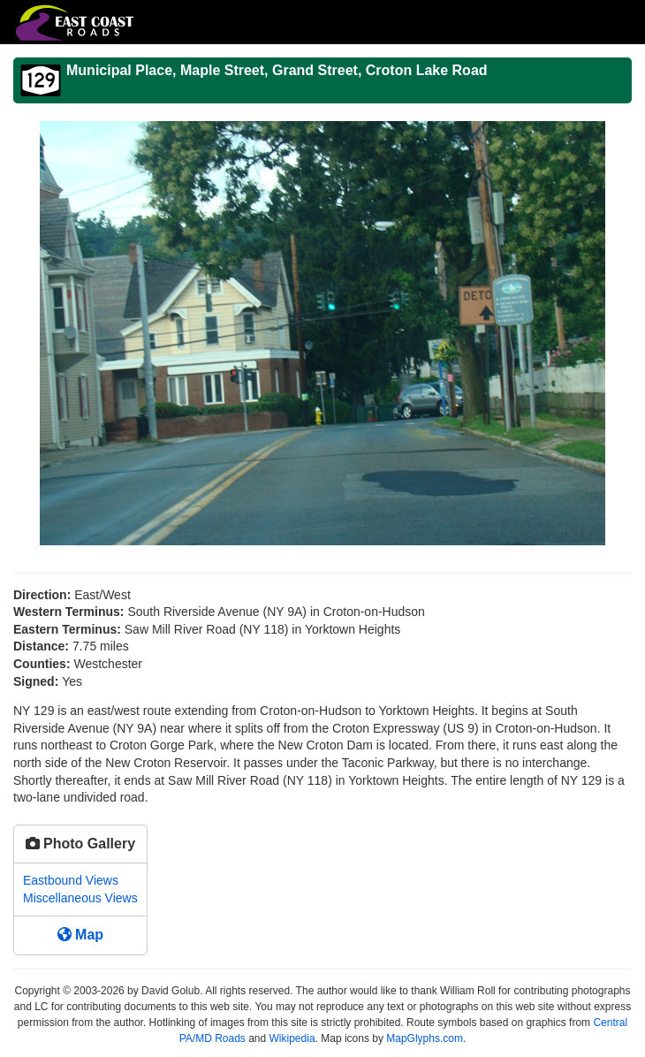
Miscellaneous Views (80, 898)
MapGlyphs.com (424, 1038)
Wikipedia (292, 1038)
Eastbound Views (70, 880)
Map (80, 934)
